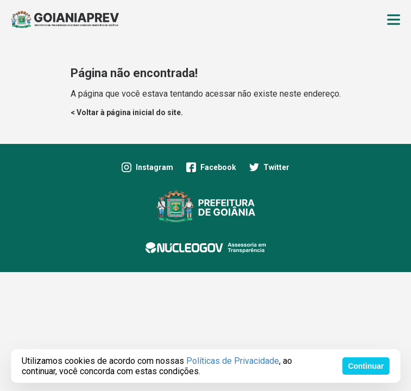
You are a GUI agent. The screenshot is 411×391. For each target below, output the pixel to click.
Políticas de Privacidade (232, 361)
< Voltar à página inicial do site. (127, 112)
